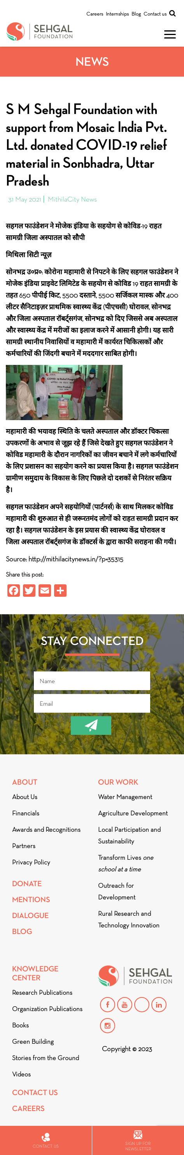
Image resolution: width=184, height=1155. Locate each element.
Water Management (125, 797)
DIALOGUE (30, 915)
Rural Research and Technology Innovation (128, 919)
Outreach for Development (116, 891)
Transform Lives (125, 863)
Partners (23, 846)
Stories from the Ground (45, 1058)
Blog (136, 14)
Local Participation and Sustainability (129, 835)
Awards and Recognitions (46, 830)
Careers (94, 14)
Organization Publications (47, 1009)
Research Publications (42, 992)
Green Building (33, 1042)
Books (20, 1025)
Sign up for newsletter (138, 1140)
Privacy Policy (31, 862)
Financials (25, 813)
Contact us (155, 14)
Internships (117, 14)
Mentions (31, 899)
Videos (21, 1074)
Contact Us (35, 1092)
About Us (24, 797)
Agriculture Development (133, 813)
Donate (27, 883)
